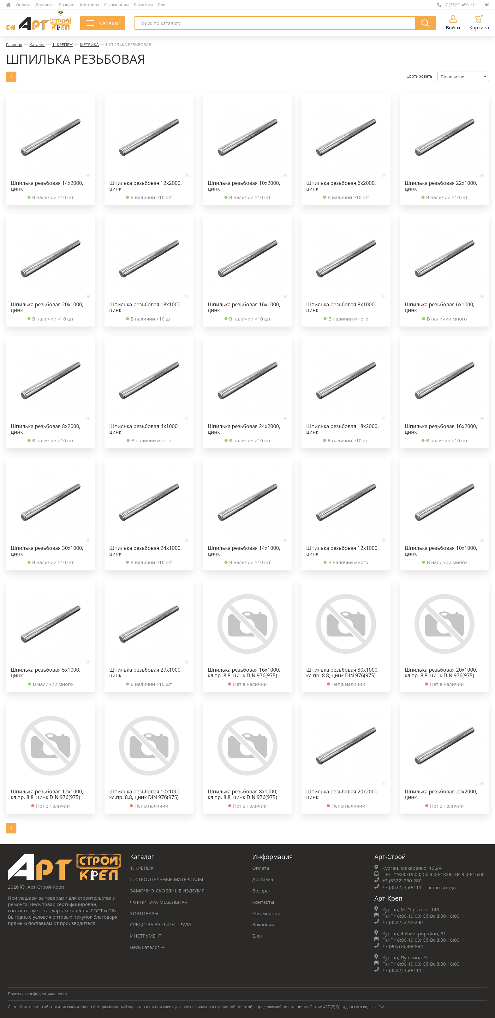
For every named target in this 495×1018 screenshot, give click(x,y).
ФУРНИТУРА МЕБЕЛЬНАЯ (159, 900)
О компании (116, 5)
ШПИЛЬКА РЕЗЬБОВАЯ (128, 44)
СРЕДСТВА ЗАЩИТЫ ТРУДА (160, 923)
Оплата (23, 5)
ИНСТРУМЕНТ (146, 934)
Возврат (67, 5)
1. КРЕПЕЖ (62, 44)
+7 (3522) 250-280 (401, 880)
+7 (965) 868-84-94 (402, 945)
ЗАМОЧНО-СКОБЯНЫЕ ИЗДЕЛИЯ (167, 889)
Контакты (89, 5)
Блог (162, 5)
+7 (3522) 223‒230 (402, 921)
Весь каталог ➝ (147, 945)
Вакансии (143, 5)
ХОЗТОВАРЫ (144, 912)
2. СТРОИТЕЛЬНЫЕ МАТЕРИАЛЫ (166, 878)
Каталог (37, 44)
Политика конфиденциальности (37, 992)
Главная (14, 44)
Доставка (45, 5)
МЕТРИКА (89, 44)
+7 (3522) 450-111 (457, 5)
